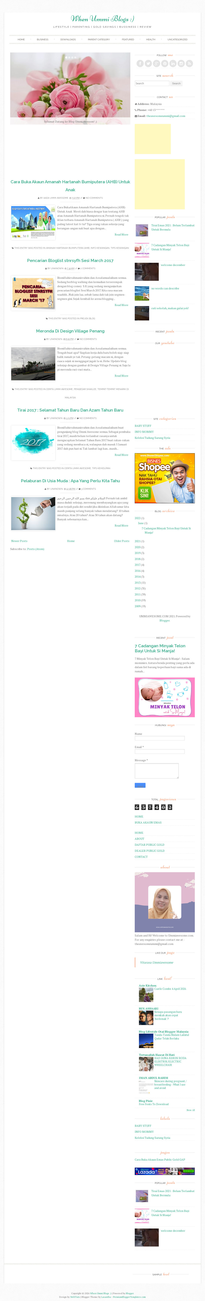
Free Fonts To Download (154, 1104)
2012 (137, 588)
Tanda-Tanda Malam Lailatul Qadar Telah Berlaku (171, 1036)
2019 (137, 553)
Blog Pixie (146, 1101)
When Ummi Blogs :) (102, 18)
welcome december (173, 265)
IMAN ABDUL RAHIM (153, 1078)
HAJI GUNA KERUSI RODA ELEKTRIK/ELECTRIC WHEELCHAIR (170, 1061)
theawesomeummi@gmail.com (166, 116)
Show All (191, 1110)
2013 (137, 582)
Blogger (165, 620)
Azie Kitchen (147, 985)
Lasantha (106, 1296)
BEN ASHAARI (148, 1008)
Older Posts (121, 541)
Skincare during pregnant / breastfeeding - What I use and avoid (170, 1084)
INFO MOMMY (144, 432)
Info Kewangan (100, 248)
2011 (137, 594)
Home (21, 39)
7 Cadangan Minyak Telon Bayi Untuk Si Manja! (160, 648)
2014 (137, 576)
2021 (137, 541)
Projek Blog (87, 318)
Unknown (57, 268)
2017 (137, 565)
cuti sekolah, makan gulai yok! (170, 308)
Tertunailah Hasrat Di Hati (157, 1055)
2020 (137, 547)
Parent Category (99, 39)
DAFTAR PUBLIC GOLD (149, 845)
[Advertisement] (153, 139)
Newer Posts (19, 541)
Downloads (68, 39)
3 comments (88, 489)
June (141, 523)
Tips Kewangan (120, 248)
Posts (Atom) (35, 549)
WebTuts (75, 1296)
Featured (128, 39)
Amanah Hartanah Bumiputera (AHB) (67, 248)
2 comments (87, 268)
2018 (137, 559)
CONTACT (141, 857)
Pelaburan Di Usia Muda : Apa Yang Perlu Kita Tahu (70, 480)
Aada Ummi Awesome (55, 198)
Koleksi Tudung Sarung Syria (152, 438)
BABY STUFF (143, 426)
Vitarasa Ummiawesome (156, 962)
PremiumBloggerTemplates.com (129, 1296)
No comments (94, 198)
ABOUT (139, 839)
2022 (137, 518)
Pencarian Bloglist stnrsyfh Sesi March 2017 (70, 260)
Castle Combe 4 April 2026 (170, 989)
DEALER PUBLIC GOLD (150, 851)
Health (150, 39)
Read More (121, 234)
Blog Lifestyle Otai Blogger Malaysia (163, 1031)
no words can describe (165, 288)
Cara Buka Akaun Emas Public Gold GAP (160, 1159)
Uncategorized (177, 39)
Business (42, 39)
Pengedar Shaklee (85, 389)
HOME (139, 816)
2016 (137, 571)
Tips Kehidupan (101, 468)
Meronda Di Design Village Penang (70, 330)
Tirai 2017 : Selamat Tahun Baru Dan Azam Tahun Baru (70, 410)
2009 (137, 606)
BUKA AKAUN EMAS (148, 822)
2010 (137, 600)
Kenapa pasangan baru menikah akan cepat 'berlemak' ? (168, 1015)
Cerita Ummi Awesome (59, 389)
